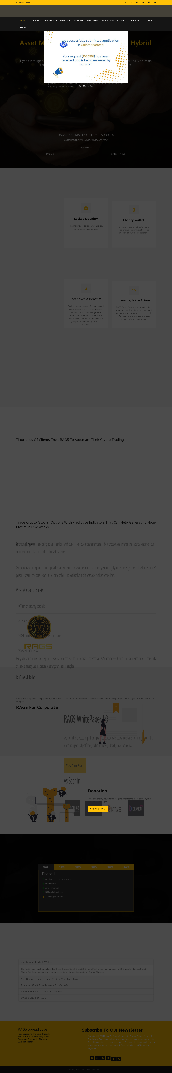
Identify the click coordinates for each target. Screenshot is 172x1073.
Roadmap (78, 20)
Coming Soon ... (97, 809)
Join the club (107, 20)
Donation (65, 20)
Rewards (37, 20)
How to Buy (93, 20)
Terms (23, 27)
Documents (51, 20)
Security (121, 20)
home (23, 20)
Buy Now (135, 20)
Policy (149, 20)
